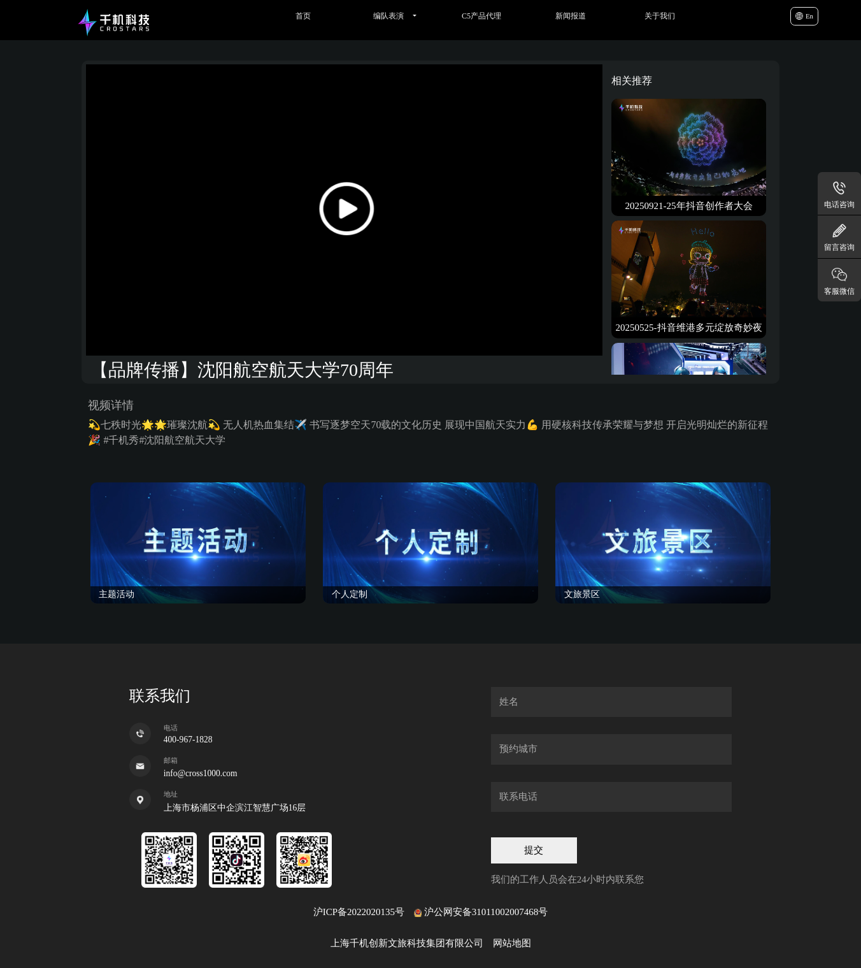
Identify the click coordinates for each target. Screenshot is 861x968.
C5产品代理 (481, 15)
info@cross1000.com (201, 773)
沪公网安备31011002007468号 (486, 912)
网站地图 (512, 943)
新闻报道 (570, 15)
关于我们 (659, 15)
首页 (303, 15)
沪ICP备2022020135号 (358, 912)
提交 (533, 850)
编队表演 (388, 15)
